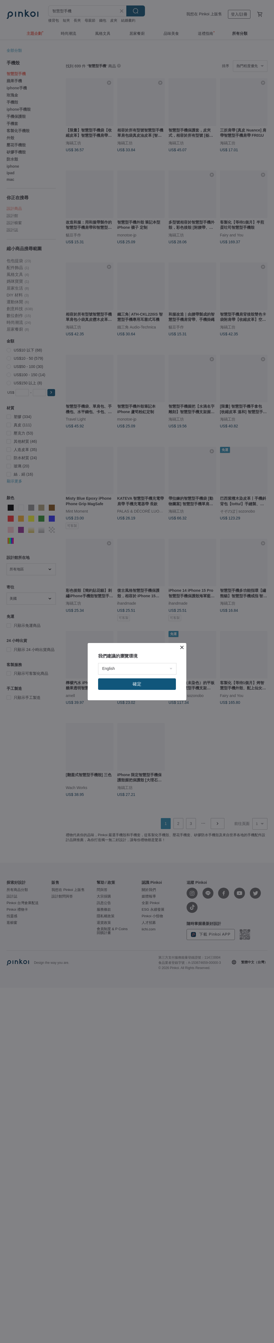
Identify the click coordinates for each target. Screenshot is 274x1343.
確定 (137, 684)
